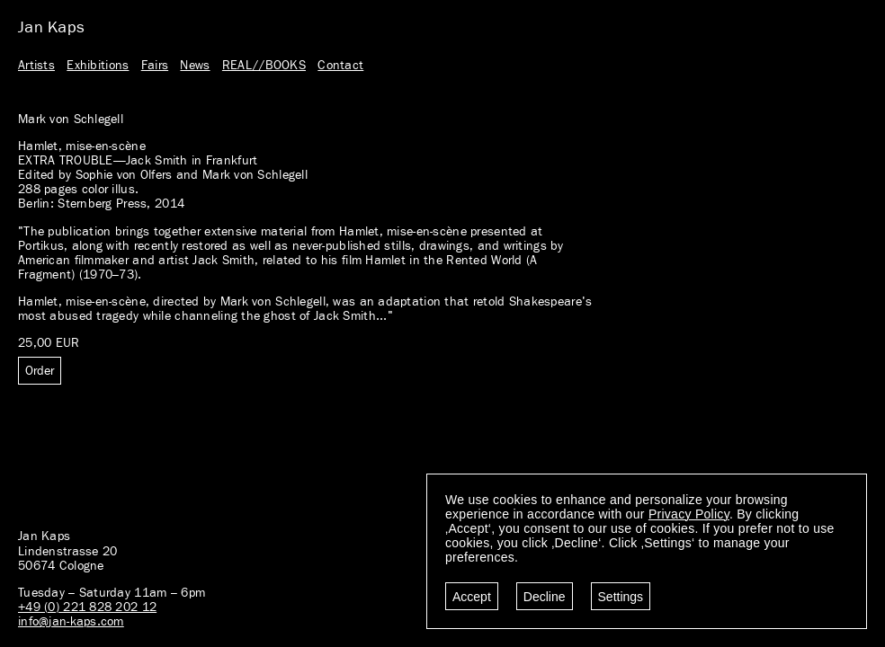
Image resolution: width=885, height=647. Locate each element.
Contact (340, 65)
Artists (36, 65)
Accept (471, 596)
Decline (544, 596)
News (195, 65)
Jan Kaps (51, 28)
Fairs (154, 65)
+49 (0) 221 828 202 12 (87, 607)
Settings (621, 596)
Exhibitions (98, 65)
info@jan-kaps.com (71, 622)
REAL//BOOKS (264, 65)
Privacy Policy (688, 514)
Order (39, 371)
